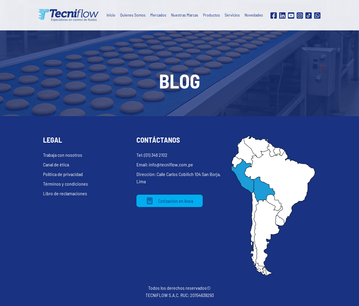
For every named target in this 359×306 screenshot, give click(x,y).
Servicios (232, 14)
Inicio (111, 14)
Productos (211, 14)
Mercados (158, 14)
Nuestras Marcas (184, 14)
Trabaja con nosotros (62, 155)
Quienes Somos (132, 14)
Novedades (254, 14)
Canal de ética (56, 164)
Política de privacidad (63, 174)
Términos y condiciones (65, 184)
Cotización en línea (169, 201)
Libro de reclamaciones (65, 193)
